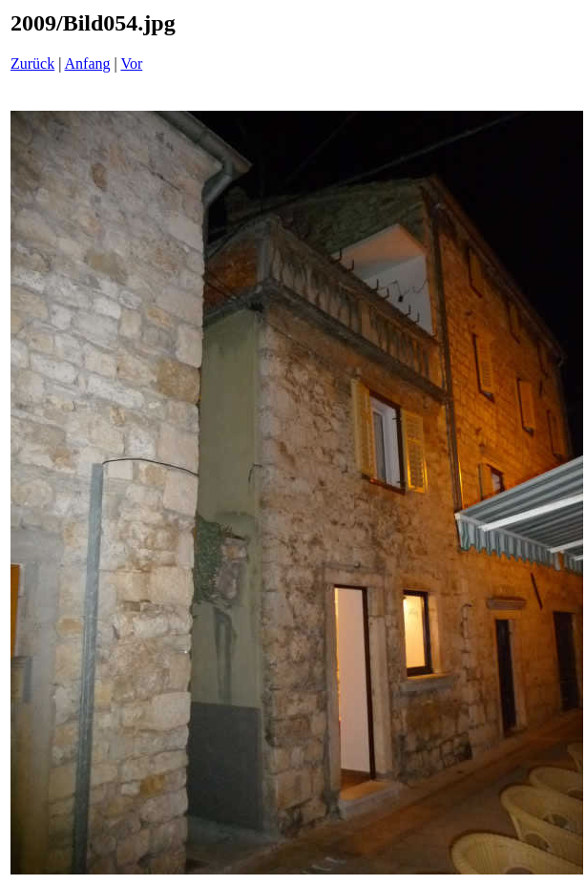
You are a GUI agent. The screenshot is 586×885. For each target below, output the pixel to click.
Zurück (32, 63)
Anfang (88, 63)
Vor (131, 63)
